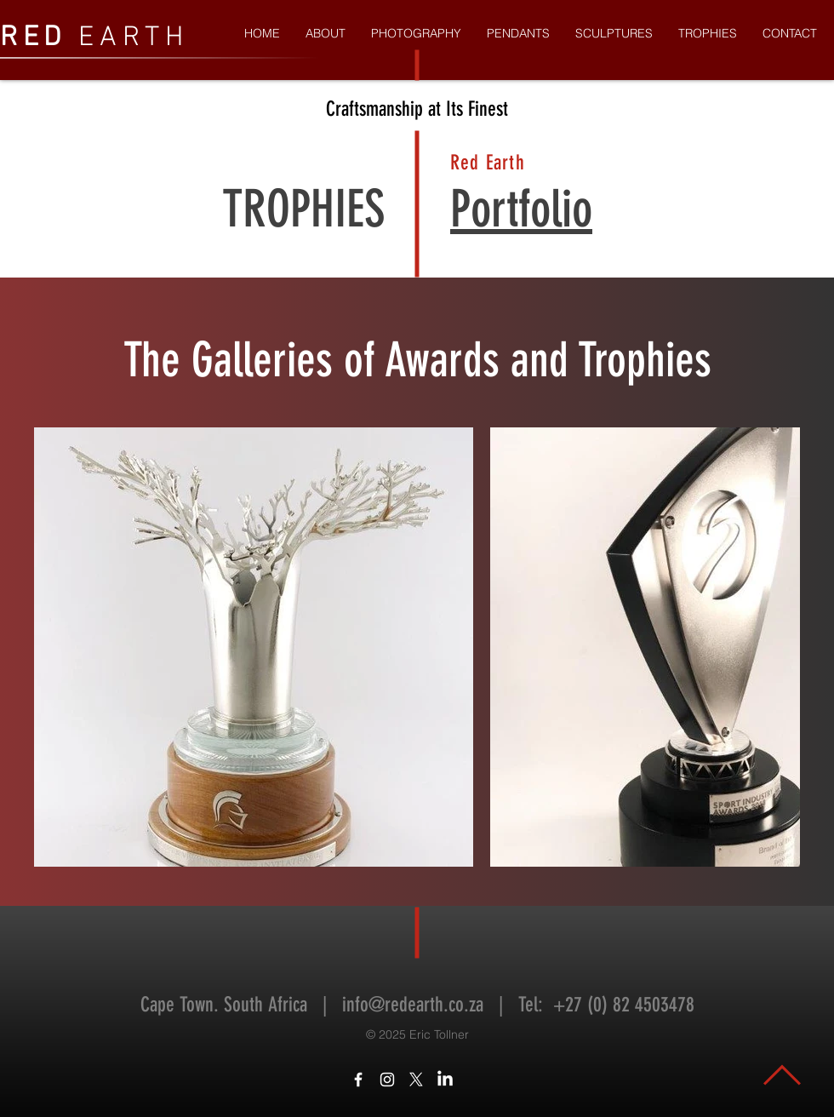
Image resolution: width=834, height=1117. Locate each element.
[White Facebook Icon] (358, 1079)
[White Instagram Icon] (387, 1079)
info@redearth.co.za (412, 1005)
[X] (416, 1079)
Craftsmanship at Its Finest (417, 109)
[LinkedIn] (445, 1079)
